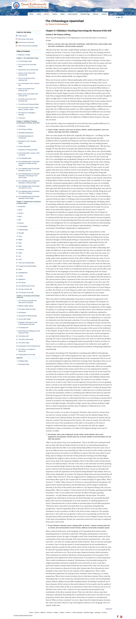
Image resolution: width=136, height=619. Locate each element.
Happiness (21, 279)
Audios (56, 612)
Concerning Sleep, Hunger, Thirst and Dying (29, 154)
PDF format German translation (27, 46)
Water (20, 239)
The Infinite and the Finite (26, 286)
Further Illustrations (24, 146)
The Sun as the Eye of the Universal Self (26, 79)
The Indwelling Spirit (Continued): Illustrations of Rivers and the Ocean (29, 163)
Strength (21, 233)
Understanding (23, 229)
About (37, 612)
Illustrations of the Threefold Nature (27, 142)
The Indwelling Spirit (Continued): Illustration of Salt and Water (29, 182)
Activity (20, 276)
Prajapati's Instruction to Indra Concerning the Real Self (27, 323)
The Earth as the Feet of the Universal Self (27, 100)
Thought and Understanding (27, 266)
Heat (19, 243)
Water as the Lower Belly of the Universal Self (28, 95)
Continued (108, 609)
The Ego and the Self (25, 289)
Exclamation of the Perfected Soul (29, 346)
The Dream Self (23, 336)
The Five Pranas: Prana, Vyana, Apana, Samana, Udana (28, 108)
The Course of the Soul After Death (27, 65)
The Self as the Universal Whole (28, 104)
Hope (20, 253)
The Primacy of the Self (25, 292)
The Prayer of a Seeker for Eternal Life (26, 350)
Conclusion (21, 118)
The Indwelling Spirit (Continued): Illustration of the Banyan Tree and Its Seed (29, 175)
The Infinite (22, 282)
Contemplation (23, 226)
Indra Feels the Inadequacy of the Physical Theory (29, 332)
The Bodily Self (23, 327)
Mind (20, 216)
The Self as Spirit (23, 342)
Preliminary (22, 126)
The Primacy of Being (25, 129)
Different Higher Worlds (25, 306)
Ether (20, 246)
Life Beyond (22, 312)
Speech (20, 213)
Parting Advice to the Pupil (26, 354)
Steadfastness (22, 272)
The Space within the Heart (27, 309)
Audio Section (21, 36)
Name (20, 210)
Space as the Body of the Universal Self (26, 89)
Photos (68, 612)
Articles (49, 612)
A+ (119, 17)
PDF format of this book (24, 39)
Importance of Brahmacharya (27, 316)
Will (19, 220)
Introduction (21, 206)
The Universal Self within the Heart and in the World (27, 301)
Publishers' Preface (24, 55)
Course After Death (24, 319)
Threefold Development (25, 132)
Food (20, 236)
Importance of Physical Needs (27, 149)
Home (31, 612)
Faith (20, 269)
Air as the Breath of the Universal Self (28, 84)
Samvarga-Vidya (23, 364)
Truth (20, 259)
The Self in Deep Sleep (25, 339)
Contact (104, 612)
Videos (62, 612)
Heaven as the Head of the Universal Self (26, 74)
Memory (21, 223)
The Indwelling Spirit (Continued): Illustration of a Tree (29, 169)
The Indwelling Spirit (24, 158)
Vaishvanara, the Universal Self (28, 70)
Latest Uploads (77, 612)
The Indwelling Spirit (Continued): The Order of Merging (29, 192)
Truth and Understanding (26, 263)
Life (19, 256)
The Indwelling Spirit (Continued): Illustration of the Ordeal (29, 197)
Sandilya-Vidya (23, 361)
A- (117, 17)
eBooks (43, 612)
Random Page (88, 612)
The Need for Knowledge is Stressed (27, 113)
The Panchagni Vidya (25, 61)
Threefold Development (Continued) (25, 137)
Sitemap (97, 612)
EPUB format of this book (25, 42)
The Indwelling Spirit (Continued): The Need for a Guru (29, 187)
